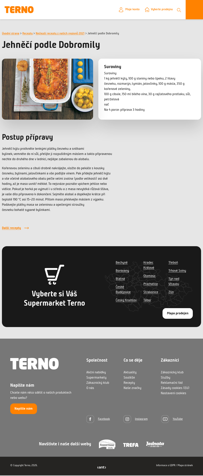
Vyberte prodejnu (160, 10)
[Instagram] (135, 419)
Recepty (27, 34)
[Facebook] (98, 419)
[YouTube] (172, 419)
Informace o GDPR (165, 466)
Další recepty (11, 229)
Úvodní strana (10, 34)
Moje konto (128, 10)
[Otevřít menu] (194, 10)
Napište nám (23, 409)
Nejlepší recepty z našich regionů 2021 (60, 34)
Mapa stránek (185, 466)
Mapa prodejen (178, 314)
